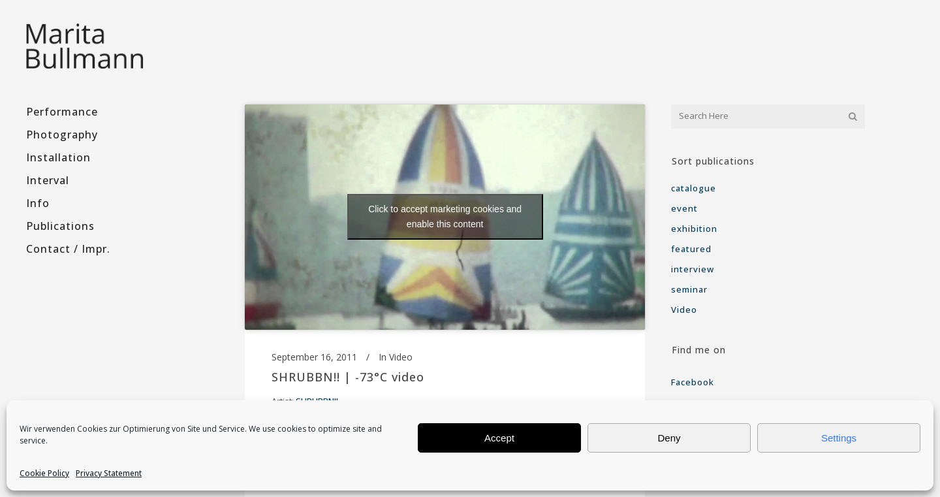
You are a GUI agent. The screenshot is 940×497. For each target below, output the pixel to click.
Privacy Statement (109, 473)
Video (401, 357)
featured (691, 249)
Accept (499, 437)
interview (692, 269)
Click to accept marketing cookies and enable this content (445, 216)
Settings (838, 437)
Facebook (694, 382)
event (684, 208)
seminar (689, 289)
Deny (668, 437)
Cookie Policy (44, 473)
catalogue (693, 188)
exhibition (694, 228)
